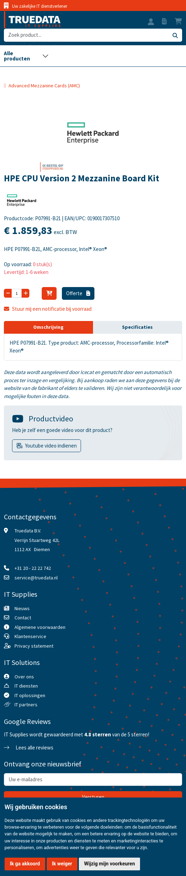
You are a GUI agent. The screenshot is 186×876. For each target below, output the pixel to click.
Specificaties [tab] (137, 327)
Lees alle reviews (28, 747)
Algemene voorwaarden (39, 627)
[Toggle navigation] (26, 55)
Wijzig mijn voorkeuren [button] (109, 863)
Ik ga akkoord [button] (25, 863)
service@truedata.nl (36, 577)
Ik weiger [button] (62, 863)
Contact (22, 617)
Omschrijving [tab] (48, 327)
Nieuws (22, 608)
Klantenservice (30, 636)
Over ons (24, 676)
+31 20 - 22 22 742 (32, 568)
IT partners (25, 704)
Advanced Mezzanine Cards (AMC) (44, 85)
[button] (151, 22)
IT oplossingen (29, 695)
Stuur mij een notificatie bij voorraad (48, 308)
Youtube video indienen (51, 445)
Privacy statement (33, 646)
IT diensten (26, 686)
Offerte (78, 293)
